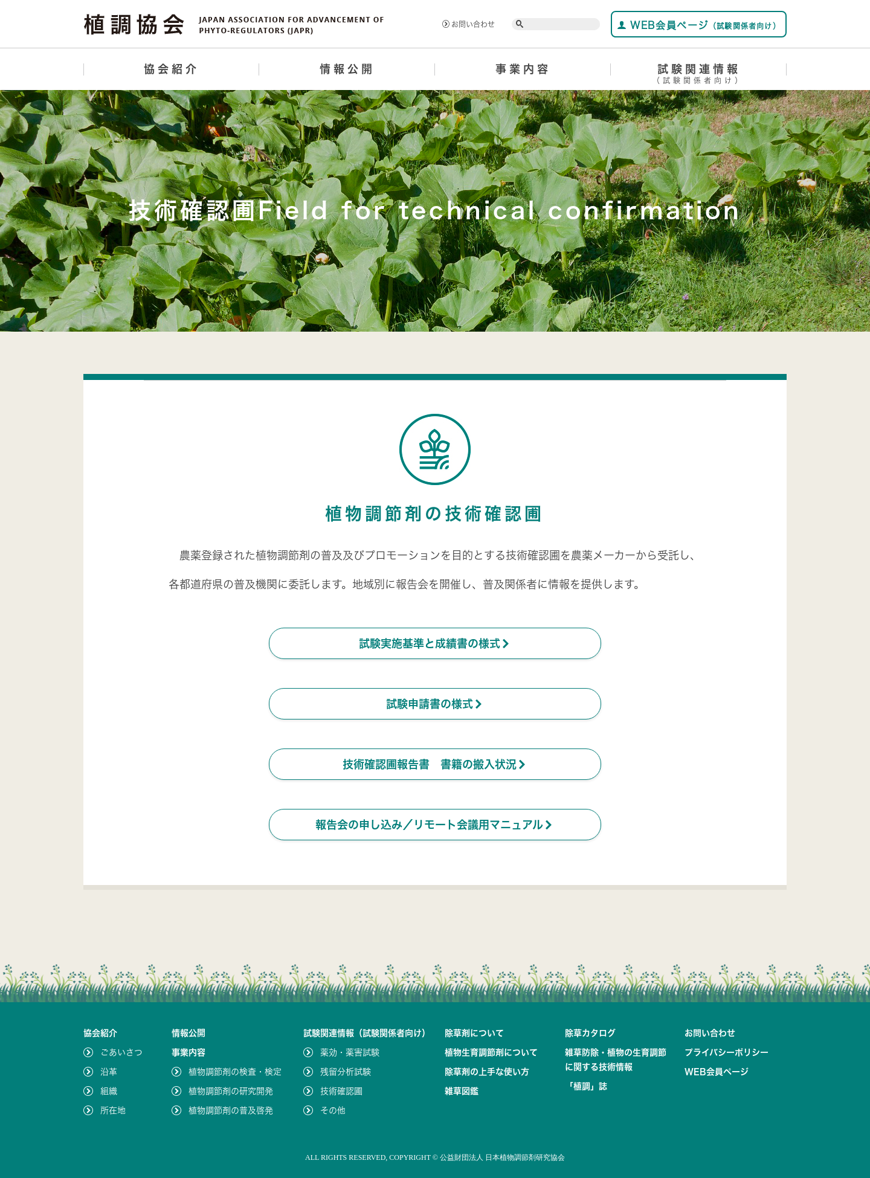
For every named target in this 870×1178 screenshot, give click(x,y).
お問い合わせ (468, 24)
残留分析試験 (345, 1071)
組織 (108, 1091)
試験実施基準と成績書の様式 (435, 643)
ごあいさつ (121, 1052)
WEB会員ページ (699, 25)
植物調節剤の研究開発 (230, 1091)
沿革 (108, 1071)
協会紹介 (171, 68)
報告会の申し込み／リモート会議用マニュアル (434, 824)
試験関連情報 (699, 75)
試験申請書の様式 (435, 703)
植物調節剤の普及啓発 (230, 1110)
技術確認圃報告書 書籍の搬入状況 (435, 764)
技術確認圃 (341, 1091)
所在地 (113, 1110)
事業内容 (523, 68)
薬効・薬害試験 (349, 1052)
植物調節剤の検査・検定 (235, 1071)
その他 (333, 1110)
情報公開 (347, 68)
